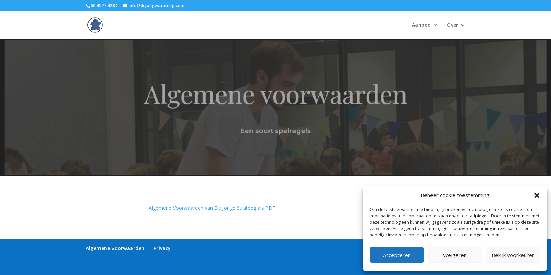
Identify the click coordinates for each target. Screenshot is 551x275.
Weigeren (455, 254)
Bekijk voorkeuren (513, 254)
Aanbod (421, 25)
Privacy (162, 248)
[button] (536, 195)
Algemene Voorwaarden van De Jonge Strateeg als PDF (212, 207)
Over (452, 25)
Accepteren (397, 254)
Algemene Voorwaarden (115, 248)
